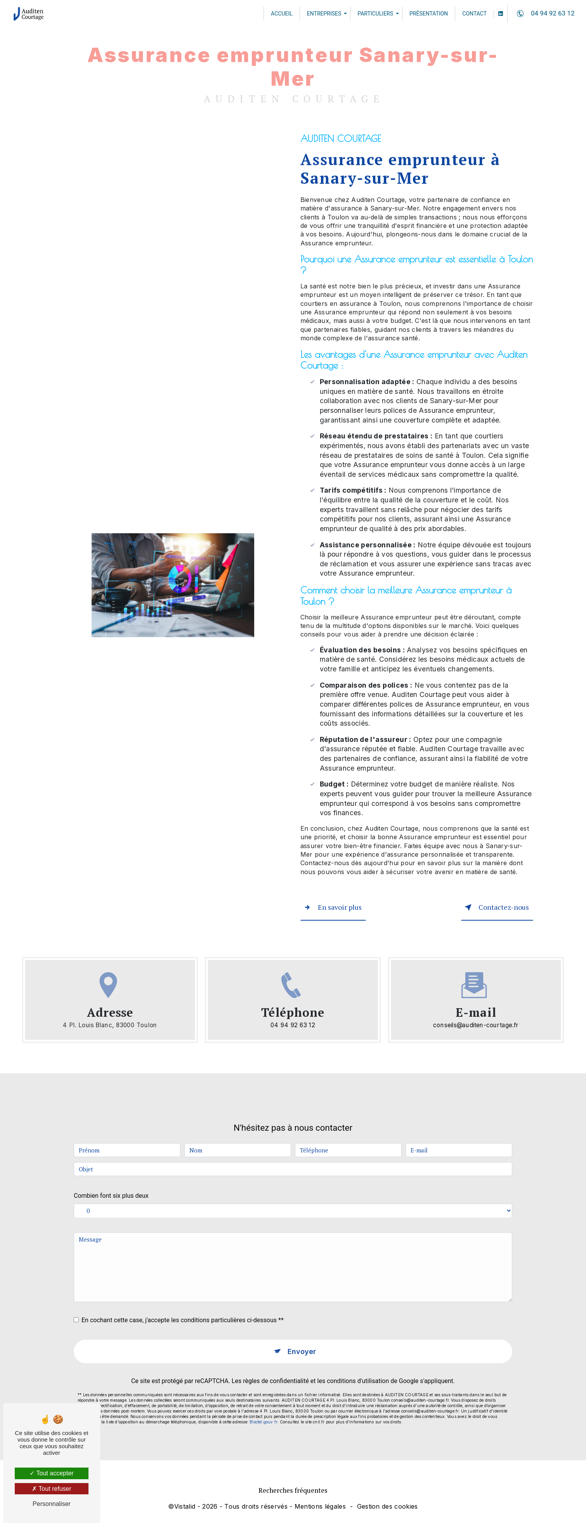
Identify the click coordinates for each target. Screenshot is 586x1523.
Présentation (428, 13)
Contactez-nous (494, 906)
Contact (473, 13)
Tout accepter (51, 1473)
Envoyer (302, 1334)
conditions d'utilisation (358, 1364)
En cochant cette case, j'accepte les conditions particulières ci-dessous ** (182, 1301)
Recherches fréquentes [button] (293, 1490)
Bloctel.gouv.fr (263, 1404)
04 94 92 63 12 (543, 13)
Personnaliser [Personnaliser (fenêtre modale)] (52, 1504)
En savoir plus (333, 906)
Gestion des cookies (387, 1506)
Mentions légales (320, 1506)
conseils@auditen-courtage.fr (475, 1023)
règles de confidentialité (276, 1364)
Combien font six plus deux (111, 1177)
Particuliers (374, 13)
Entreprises (323, 13)
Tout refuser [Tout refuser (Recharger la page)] (51, 1488)
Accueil (281, 13)
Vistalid (185, 1506)
